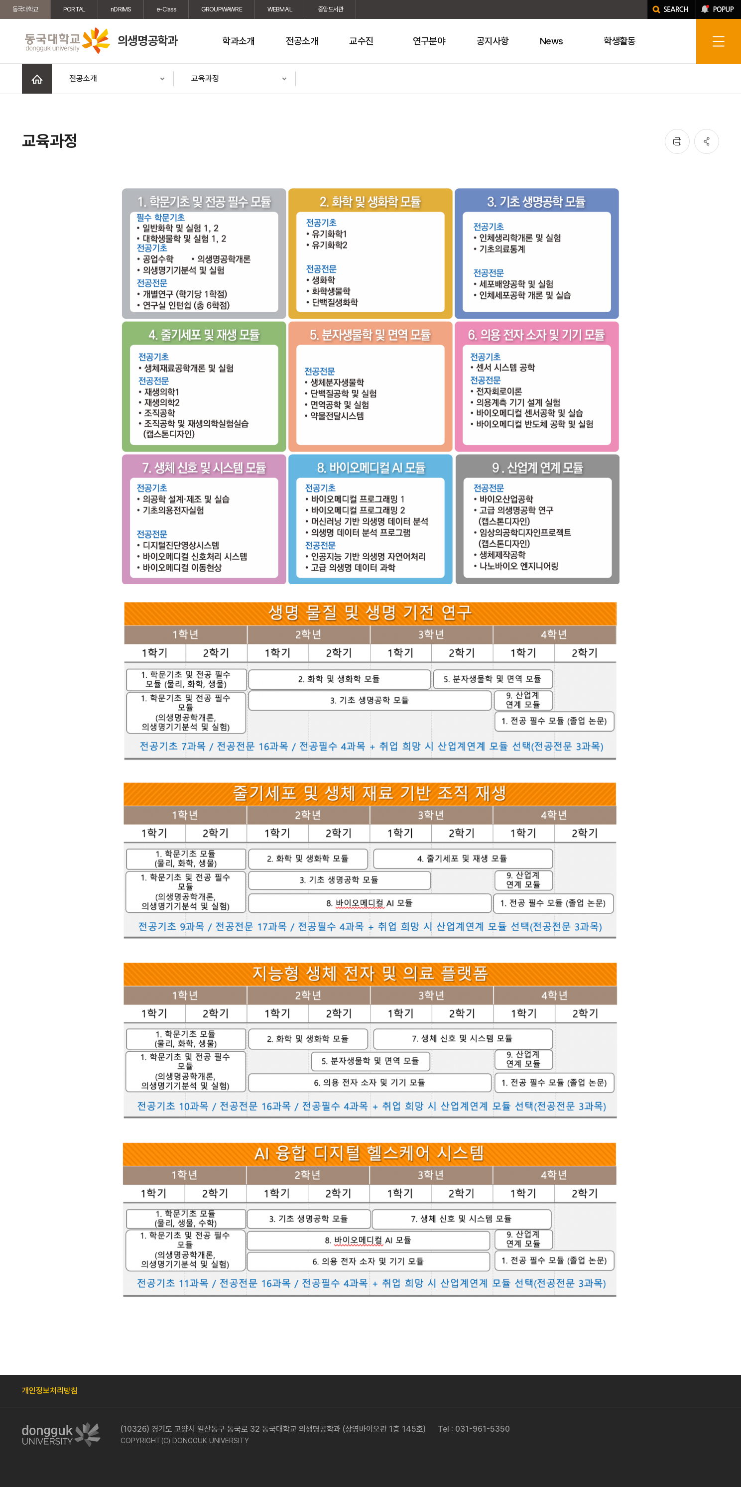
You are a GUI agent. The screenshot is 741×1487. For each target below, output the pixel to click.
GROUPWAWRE (221, 9)
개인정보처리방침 (50, 1390)
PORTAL (74, 9)
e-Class (165, 9)
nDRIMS (121, 9)
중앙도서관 (330, 9)
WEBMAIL (279, 9)
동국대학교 (25, 9)
